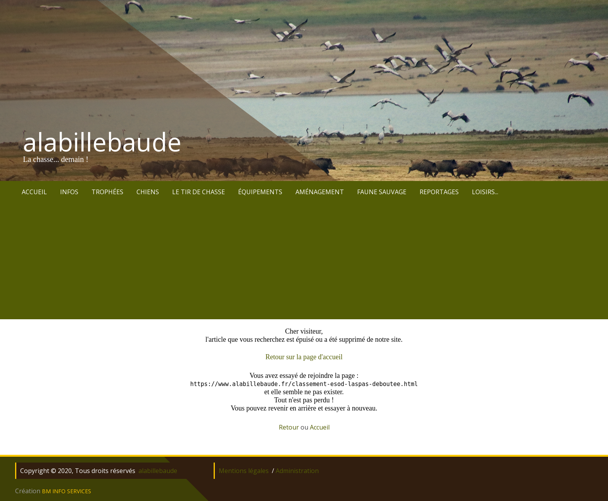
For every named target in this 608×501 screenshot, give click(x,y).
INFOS (69, 192)
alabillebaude (102, 142)
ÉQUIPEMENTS (260, 192)
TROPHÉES (107, 192)
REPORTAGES (439, 192)
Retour (289, 427)
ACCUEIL (34, 192)
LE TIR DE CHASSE (198, 192)
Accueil (320, 427)
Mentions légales (244, 470)
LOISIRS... (485, 192)
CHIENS (147, 192)
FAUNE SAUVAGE (381, 192)
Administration (297, 470)
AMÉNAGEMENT (319, 192)
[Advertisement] (304, 261)
